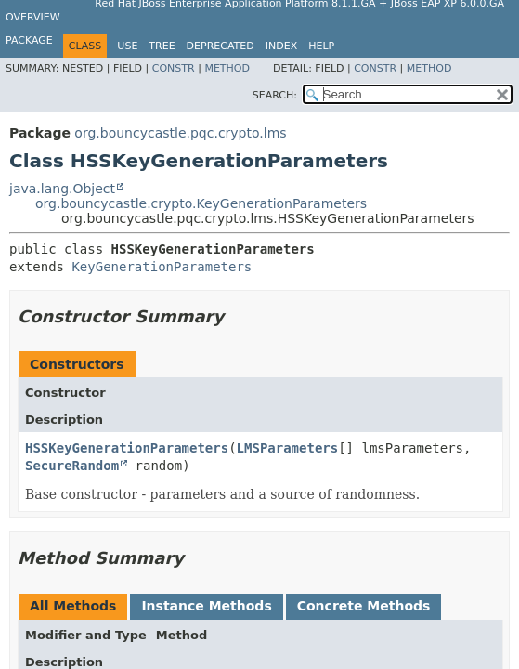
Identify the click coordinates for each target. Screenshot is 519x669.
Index (281, 46)
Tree (162, 46)
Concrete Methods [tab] (364, 605)
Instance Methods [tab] (206, 605)
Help (321, 46)
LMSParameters (288, 447)
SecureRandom (72, 465)
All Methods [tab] (73, 605)
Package (29, 40)
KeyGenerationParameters (161, 266)
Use (127, 46)
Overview (33, 17)
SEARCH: (275, 95)
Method (227, 68)
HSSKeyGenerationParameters (126, 447)
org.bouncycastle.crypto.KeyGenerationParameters (201, 203)
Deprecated (220, 46)
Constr (173, 68)
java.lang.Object (62, 188)
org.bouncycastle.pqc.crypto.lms (180, 132)
